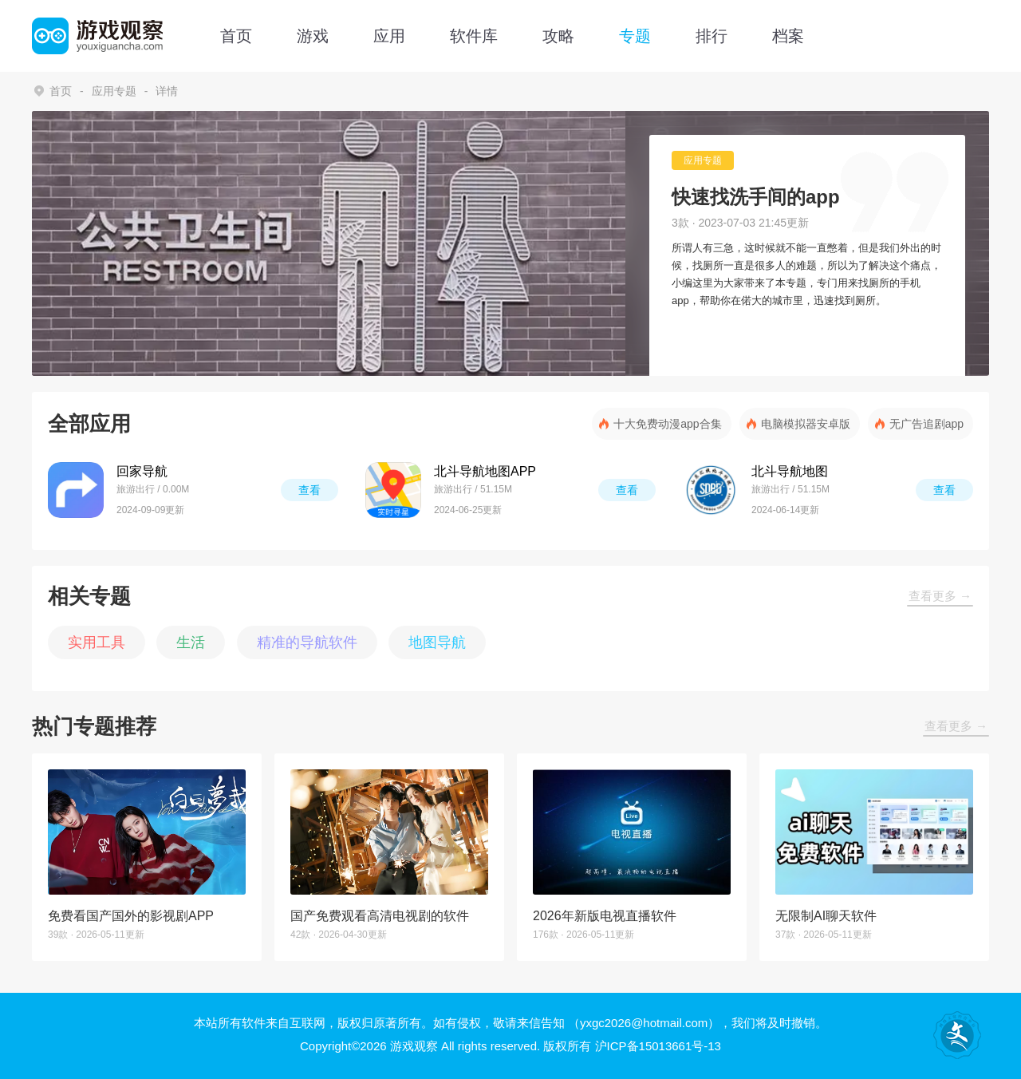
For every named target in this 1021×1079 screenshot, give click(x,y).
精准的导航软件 (307, 642)
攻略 (558, 36)
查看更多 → (940, 596)
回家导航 (142, 471)
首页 (236, 36)
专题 (635, 36)
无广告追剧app (926, 423)
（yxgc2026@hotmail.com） (643, 1023)
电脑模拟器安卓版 (805, 423)
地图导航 (437, 642)
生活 (190, 642)
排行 (711, 36)
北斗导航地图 (789, 471)
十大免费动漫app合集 (667, 423)
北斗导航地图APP (485, 471)
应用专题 (114, 91)
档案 (788, 36)
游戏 (313, 36)
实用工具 (96, 642)
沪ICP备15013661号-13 (658, 1046)
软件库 (474, 36)
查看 (309, 490)
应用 (389, 36)
